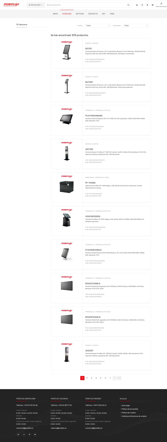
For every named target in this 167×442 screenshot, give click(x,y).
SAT (103, 14)
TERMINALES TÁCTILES (102, 110)
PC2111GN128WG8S (93, 116)
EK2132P (89, 82)
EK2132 (88, 48)
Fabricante (22, 25)
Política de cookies (129, 413)
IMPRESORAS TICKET (102, 177)
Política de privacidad (130, 409)
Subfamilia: (123, 25)
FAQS (112, 14)
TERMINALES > (90, 110)
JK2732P (89, 149)
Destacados (35, 5)
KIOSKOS (95, 43)
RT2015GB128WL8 (93, 250)
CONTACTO (93, 14)
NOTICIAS (80, 14)
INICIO (55, 14)
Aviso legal (126, 406)
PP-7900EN (90, 183)
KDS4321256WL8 (92, 317)
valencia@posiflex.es (59, 428)
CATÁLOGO (66, 14)
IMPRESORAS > (90, 177)
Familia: (91, 25)
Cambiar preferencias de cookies (134, 416)
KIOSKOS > (89, 43)
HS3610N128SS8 (92, 216)
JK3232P (89, 351)
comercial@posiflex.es (24, 428)
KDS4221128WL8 (92, 283)
